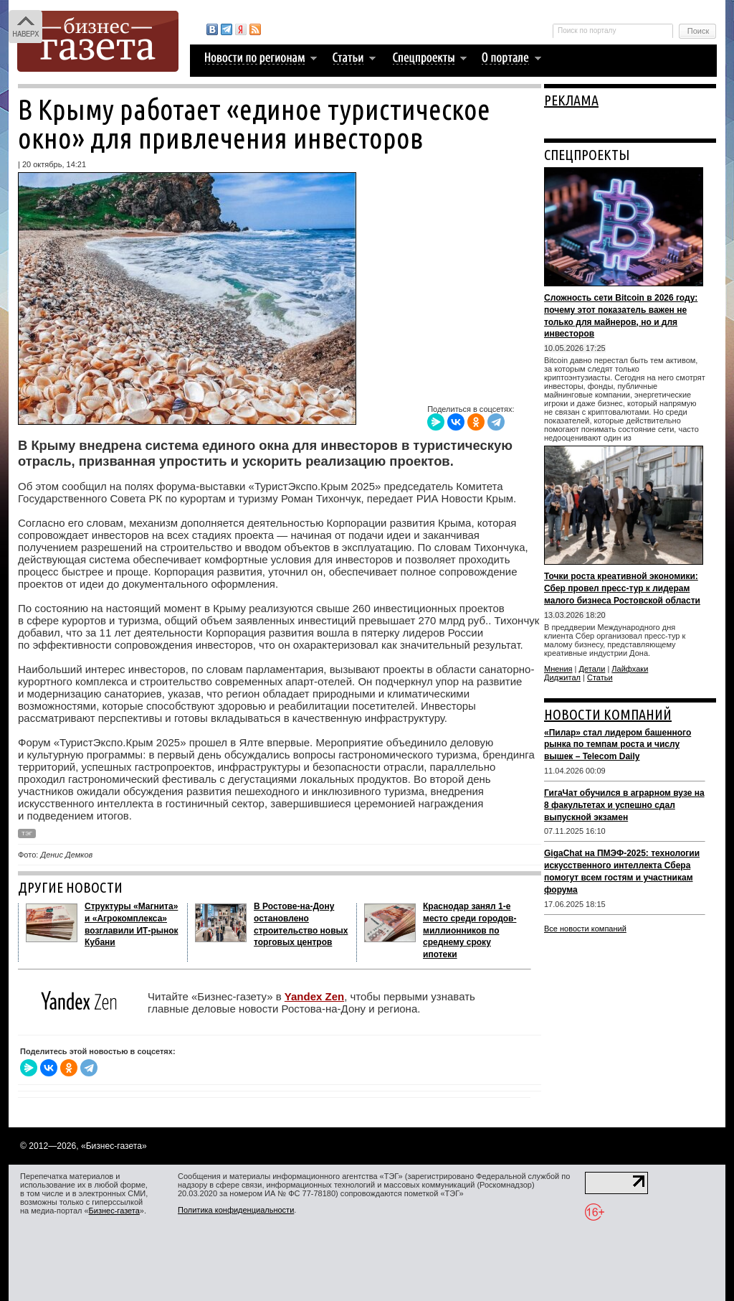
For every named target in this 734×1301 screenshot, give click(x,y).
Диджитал (562, 677)
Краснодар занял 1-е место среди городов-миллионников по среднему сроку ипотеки (469, 930)
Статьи (600, 677)
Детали (592, 668)
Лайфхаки (629, 668)
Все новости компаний (585, 928)
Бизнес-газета (114, 1210)
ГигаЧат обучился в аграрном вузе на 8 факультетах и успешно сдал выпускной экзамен (624, 805)
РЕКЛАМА (571, 100)
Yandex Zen (314, 996)
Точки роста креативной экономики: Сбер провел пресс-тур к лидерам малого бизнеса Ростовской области (622, 588)
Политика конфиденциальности (236, 1210)
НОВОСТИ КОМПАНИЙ (608, 714)
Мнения (558, 668)
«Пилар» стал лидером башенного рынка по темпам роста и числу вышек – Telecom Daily (617, 745)
